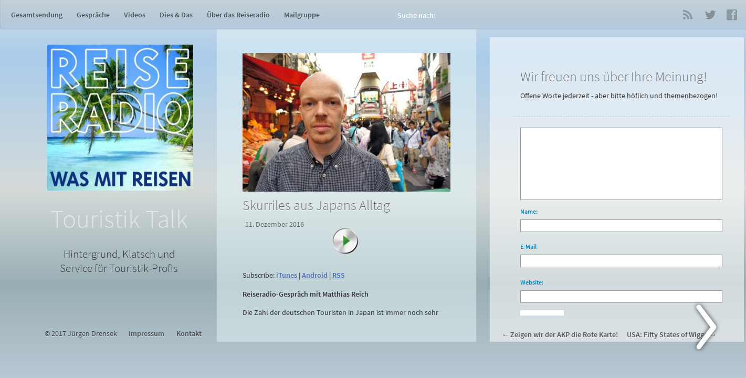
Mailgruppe (302, 14)
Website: (531, 282)
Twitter (709, 14)
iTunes (286, 275)
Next (712, 329)
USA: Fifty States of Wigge (667, 334)
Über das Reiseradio (238, 14)
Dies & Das (176, 14)
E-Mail (528, 246)
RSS (687, 14)
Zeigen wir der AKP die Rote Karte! (564, 334)
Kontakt (189, 333)
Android (315, 275)
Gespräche (93, 14)
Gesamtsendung (36, 14)
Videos (134, 14)
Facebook (731, 14)
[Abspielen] (350, 246)
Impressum (146, 333)
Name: (529, 211)
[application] (349, 262)
